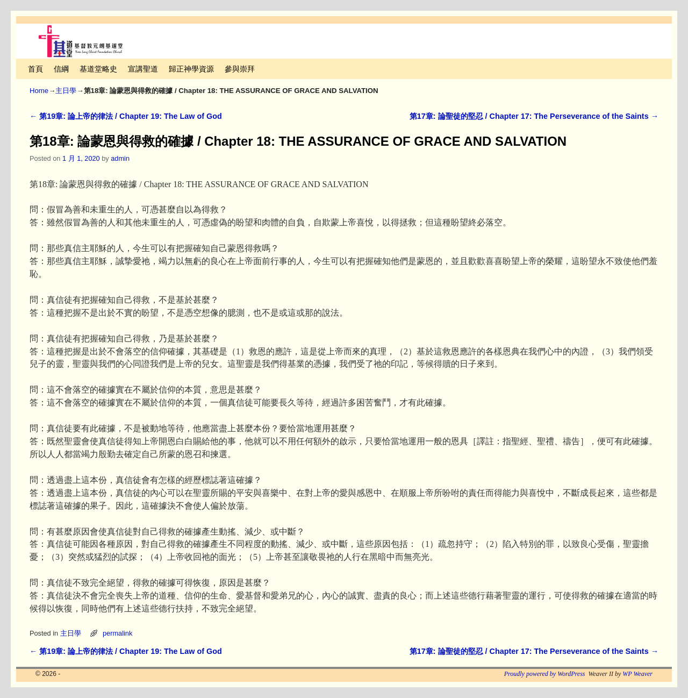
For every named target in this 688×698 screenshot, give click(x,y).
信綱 (61, 69)
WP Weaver (637, 674)
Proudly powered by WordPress (544, 674)
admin (120, 158)
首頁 (35, 69)
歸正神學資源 (191, 69)
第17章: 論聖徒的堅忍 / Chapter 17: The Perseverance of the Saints (534, 116)
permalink (117, 633)
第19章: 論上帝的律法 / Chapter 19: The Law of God (126, 116)
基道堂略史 (98, 69)
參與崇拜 (240, 69)
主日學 (65, 91)
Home (39, 91)
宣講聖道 (143, 69)
